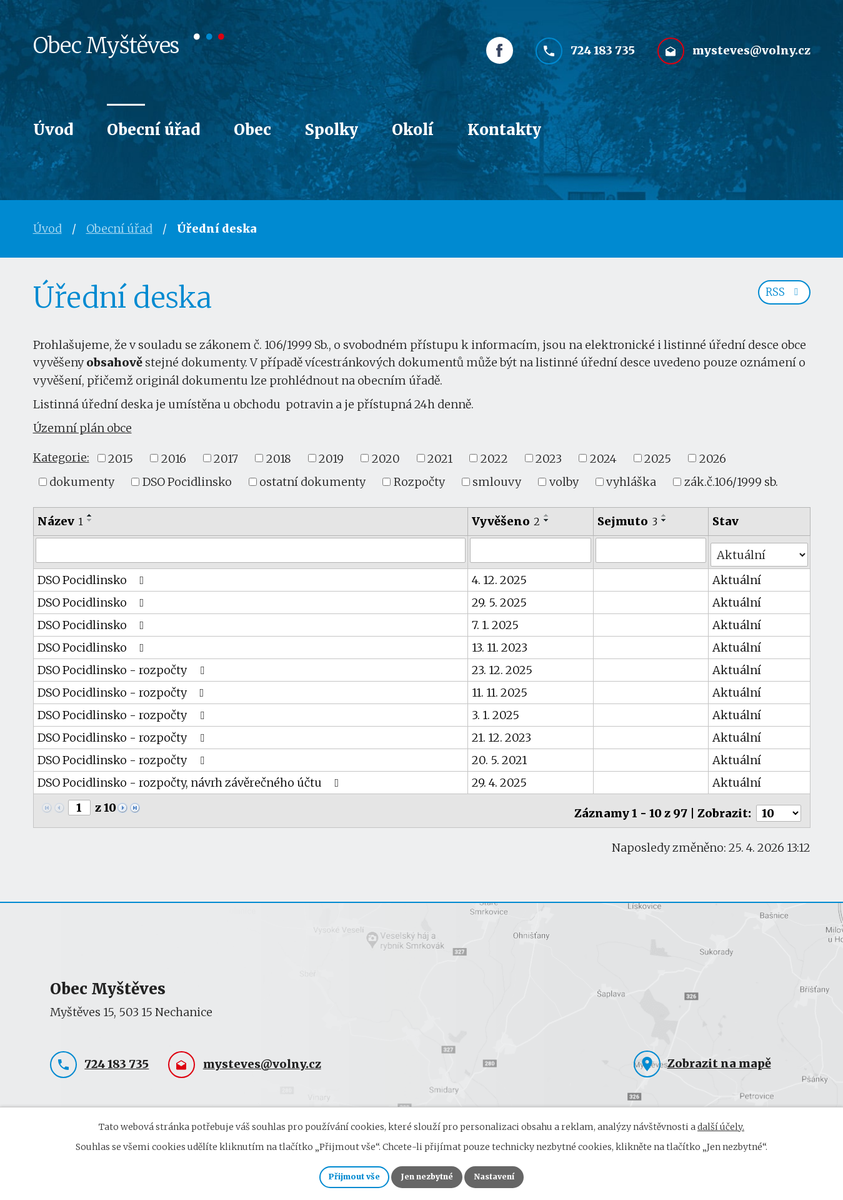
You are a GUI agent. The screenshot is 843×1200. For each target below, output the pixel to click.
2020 (386, 458)
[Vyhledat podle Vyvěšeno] (531, 550)
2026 (712, 458)
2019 (331, 458)
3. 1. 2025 (496, 710)
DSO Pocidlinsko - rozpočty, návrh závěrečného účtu (190, 777)
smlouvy (496, 482)
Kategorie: (61, 457)
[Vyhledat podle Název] (251, 550)
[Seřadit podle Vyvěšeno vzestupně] (547, 515)
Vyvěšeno (506, 521)
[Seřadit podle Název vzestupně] (90, 515)
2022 (494, 458)
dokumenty (81, 482)
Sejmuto (629, 521)
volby (564, 482)
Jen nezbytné (427, 1175)
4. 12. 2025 (499, 575)
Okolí (413, 129)
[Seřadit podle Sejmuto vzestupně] (665, 515)
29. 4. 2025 (499, 777)
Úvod (53, 129)
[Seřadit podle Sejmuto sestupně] (665, 520)
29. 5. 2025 (499, 597)
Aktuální (738, 575)
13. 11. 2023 (500, 642)
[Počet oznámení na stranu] (778, 803)
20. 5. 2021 (499, 755)
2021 (439, 458)
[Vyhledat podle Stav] (760, 549)
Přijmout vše (337, 1175)
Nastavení (512, 1175)
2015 (120, 458)
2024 (603, 458)
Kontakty (504, 129)
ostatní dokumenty (312, 482)
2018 (278, 458)
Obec (252, 129)
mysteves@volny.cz (751, 61)
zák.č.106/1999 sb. (731, 482)
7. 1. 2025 (495, 620)
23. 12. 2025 (502, 665)
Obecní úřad (153, 129)
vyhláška (631, 482)
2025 (657, 458)
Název (60, 521)
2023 (549, 458)
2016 (173, 458)
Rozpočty (419, 482)
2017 (226, 458)
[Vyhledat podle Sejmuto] (652, 550)
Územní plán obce (82, 428)
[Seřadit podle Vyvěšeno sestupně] (547, 520)
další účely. (720, 1122)
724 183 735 (603, 61)
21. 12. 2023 (502, 732)
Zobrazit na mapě (719, 1053)
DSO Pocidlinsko (187, 482)
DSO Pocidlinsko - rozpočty (123, 665)
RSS (781, 298)
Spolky (331, 129)
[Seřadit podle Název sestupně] (90, 520)
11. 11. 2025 (500, 687)
